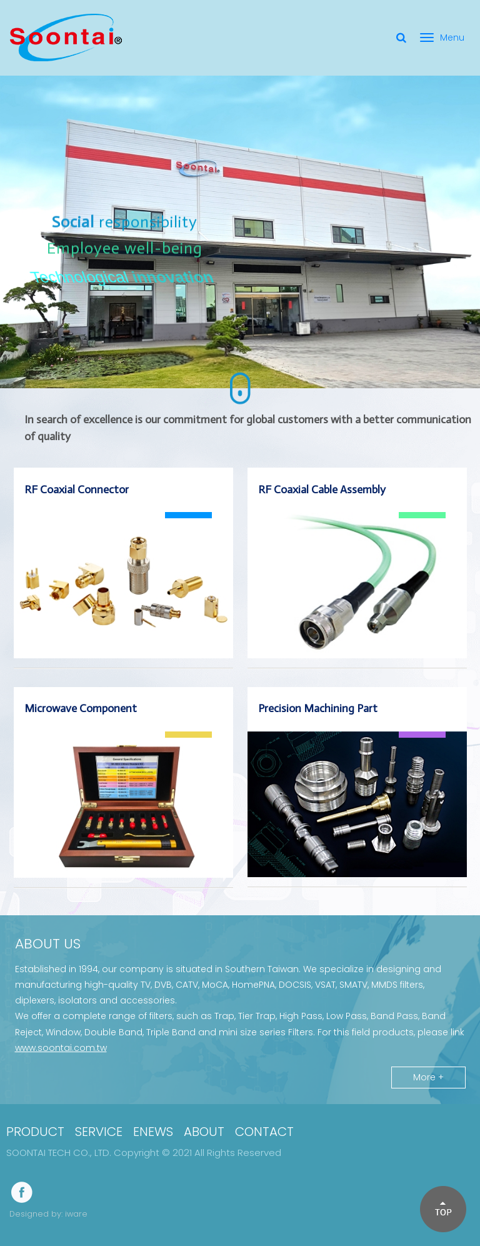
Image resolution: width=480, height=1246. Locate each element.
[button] (443, 1208)
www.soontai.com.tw (61, 1048)
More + (428, 1077)
